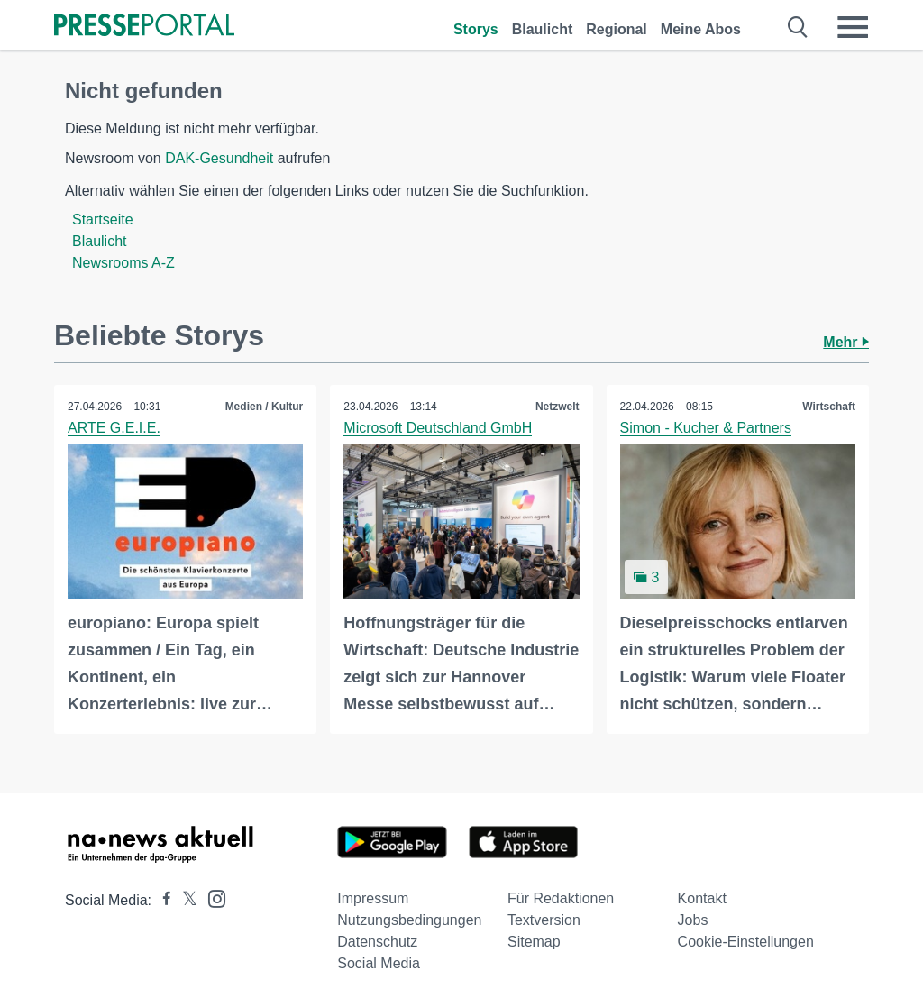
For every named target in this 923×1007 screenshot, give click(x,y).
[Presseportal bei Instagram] (211, 897)
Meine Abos (701, 29)
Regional (616, 29)
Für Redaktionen (560, 898)
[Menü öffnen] (852, 27)
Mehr (846, 342)
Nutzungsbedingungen (409, 920)
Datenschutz (377, 941)
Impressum (372, 898)
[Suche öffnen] (798, 27)
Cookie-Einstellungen (746, 941)
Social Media (378, 963)
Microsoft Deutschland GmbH (437, 427)
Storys (475, 29)
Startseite (102, 219)
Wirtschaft (828, 406)
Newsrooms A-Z (123, 262)
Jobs (693, 920)
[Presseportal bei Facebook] (161, 900)
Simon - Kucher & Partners (705, 427)
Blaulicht (542, 29)
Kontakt (702, 898)
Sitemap (534, 941)
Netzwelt (557, 406)
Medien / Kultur (264, 406)
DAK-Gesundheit (219, 158)
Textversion (543, 920)
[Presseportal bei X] (184, 900)
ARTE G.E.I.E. (114, 427)
